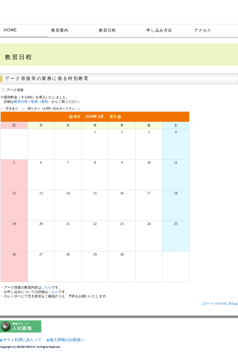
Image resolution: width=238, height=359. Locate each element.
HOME (10, 30)
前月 (74, 117)
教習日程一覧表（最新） (32, 101)
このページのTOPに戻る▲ (219, 303)
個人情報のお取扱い (67, 340)
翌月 (116, 117)
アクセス (202, 30)
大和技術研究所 (35, 11)
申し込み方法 (159, 30)
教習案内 (59, 30)
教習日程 (107, 30)
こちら (46, 287)
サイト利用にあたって (22, 340)
